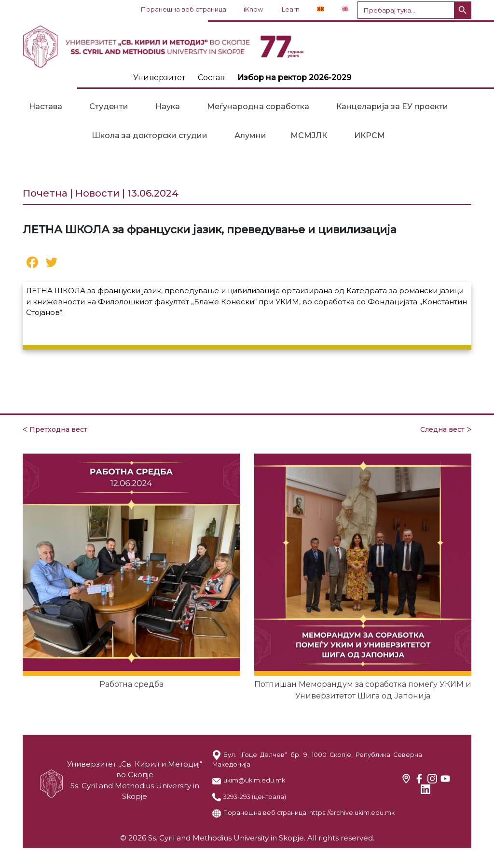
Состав (211, 77)
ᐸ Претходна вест (55, 429)
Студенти (108, 106)
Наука (167, 106)
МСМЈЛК (308, 135)
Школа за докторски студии (149, 135)
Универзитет (159, 77)
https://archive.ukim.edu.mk (352, 812)
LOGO (247, 46)
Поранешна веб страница (183, 9)
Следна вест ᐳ (445, 429)
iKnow (253, 9)
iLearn (290, 9)
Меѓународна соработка (258, 106)
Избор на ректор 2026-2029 (294, 77)
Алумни (250, 135)
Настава (45, 106)
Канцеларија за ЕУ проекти (392, 106)
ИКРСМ (369, 135)
